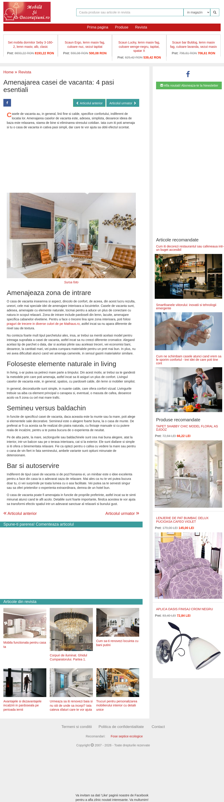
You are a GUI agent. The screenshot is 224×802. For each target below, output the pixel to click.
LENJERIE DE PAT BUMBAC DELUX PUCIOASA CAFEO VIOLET (182, 519)
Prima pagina (97, 27)
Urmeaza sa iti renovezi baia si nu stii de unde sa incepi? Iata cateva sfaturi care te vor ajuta (71, 705)
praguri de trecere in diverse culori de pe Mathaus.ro (43, 324)
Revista (141, 27)
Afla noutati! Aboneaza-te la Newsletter (189, 85)
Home (8, 72)
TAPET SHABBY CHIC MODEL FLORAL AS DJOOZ (187, 427)
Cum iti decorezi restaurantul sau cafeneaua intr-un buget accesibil (190, 248)
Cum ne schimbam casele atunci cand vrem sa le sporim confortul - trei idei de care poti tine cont (188, 359)
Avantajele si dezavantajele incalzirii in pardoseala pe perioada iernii (22, 705)
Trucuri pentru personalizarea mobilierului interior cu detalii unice (116, 705)
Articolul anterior (89, 103)
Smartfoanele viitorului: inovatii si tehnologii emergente (186, 306)
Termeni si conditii (76, 727)
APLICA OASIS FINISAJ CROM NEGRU (184, 609)
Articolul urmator (122, 103)
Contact (158, 727)
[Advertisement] (71, 161)
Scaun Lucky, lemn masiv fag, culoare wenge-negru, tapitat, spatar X (139, 46)
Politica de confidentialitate (121, 727)
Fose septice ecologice (127, 736)
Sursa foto (71, 282)
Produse (121, 27)
